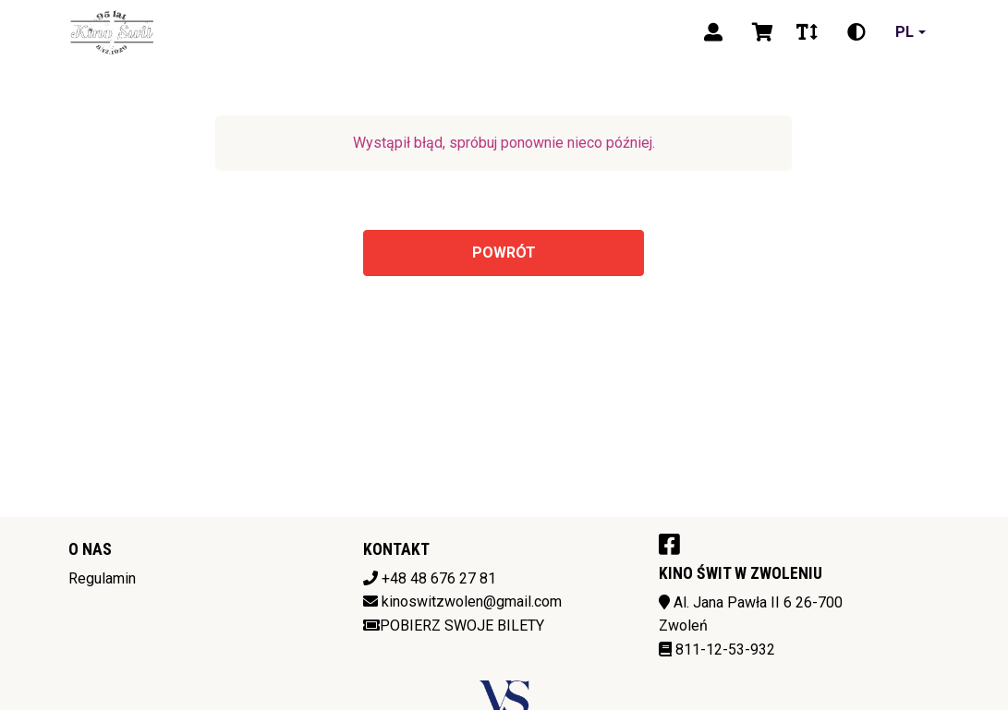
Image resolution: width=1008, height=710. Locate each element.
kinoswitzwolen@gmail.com (472, 601)
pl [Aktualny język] (904, 32)
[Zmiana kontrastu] (856, 32)
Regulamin (102, 578)
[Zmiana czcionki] (807, 32)
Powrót (504, 252)
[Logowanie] (713, 32)
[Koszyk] (759, 32)
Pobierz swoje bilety (453, 625)
